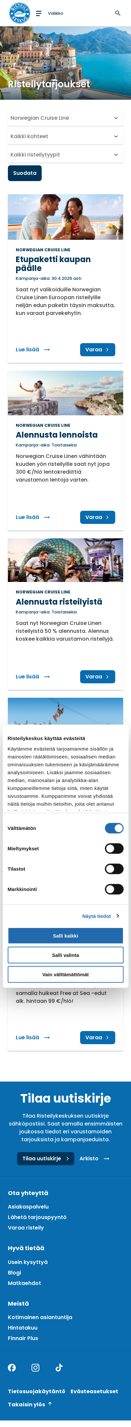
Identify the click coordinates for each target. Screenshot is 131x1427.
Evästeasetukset (94, 1391)
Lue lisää (35, 350)
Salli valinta (65, 955)
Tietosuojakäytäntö (36, 1391)
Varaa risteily (26, 1227)
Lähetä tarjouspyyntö (37, 1217)
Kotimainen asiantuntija (40, 1317)
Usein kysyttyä (28, 1262)
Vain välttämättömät (65, 974)
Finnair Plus (23, 1338)
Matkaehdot (24, 1283)
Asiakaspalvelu (28, 1206)
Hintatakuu (22, 1328)
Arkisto (95, 1159)
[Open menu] (49, 13)
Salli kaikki (65, 936)
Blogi (14, 1272)
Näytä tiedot (96, 916)
